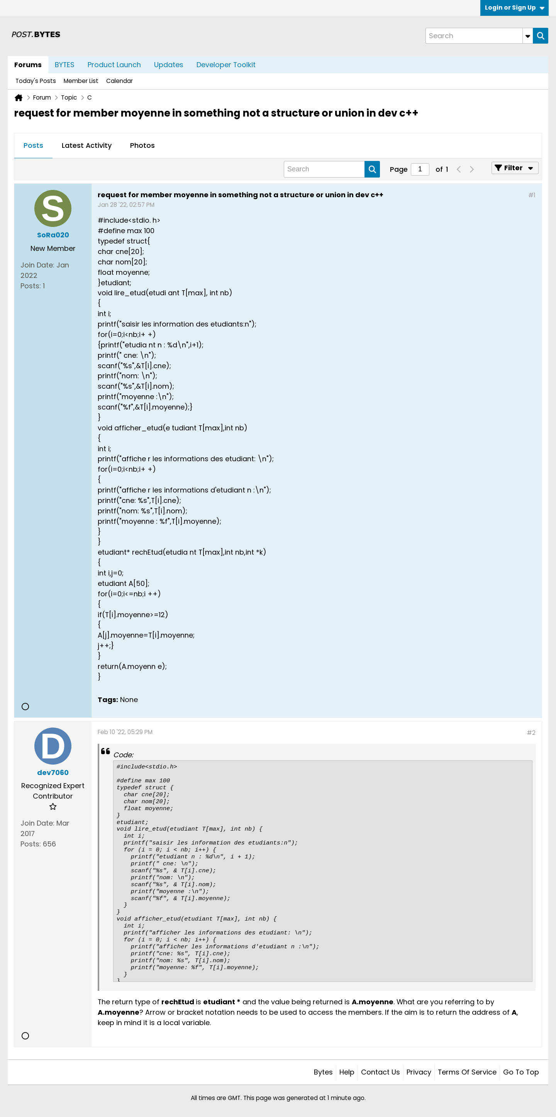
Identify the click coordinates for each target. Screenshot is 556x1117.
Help (346, 1072)
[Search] (479, 36)
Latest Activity (87, 145)
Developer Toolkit (226, 64)
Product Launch (114, 64)
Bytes (323, 1072)
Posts (33, 145)
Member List (81, 81)
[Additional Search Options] (527, 36)
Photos (142, 145)
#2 (531, 733)
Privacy (419, 1072)
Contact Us (380, 1072)
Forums (28, 64)
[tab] (33, 146)
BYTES (65, 64)
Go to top (521, 1072)
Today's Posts (35, 81)
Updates (168, 64)
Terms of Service (467, 1072)
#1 (532, 195)
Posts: (30, 286)
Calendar (119, 81)
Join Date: (37, 265)
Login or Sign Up (514, 7)
